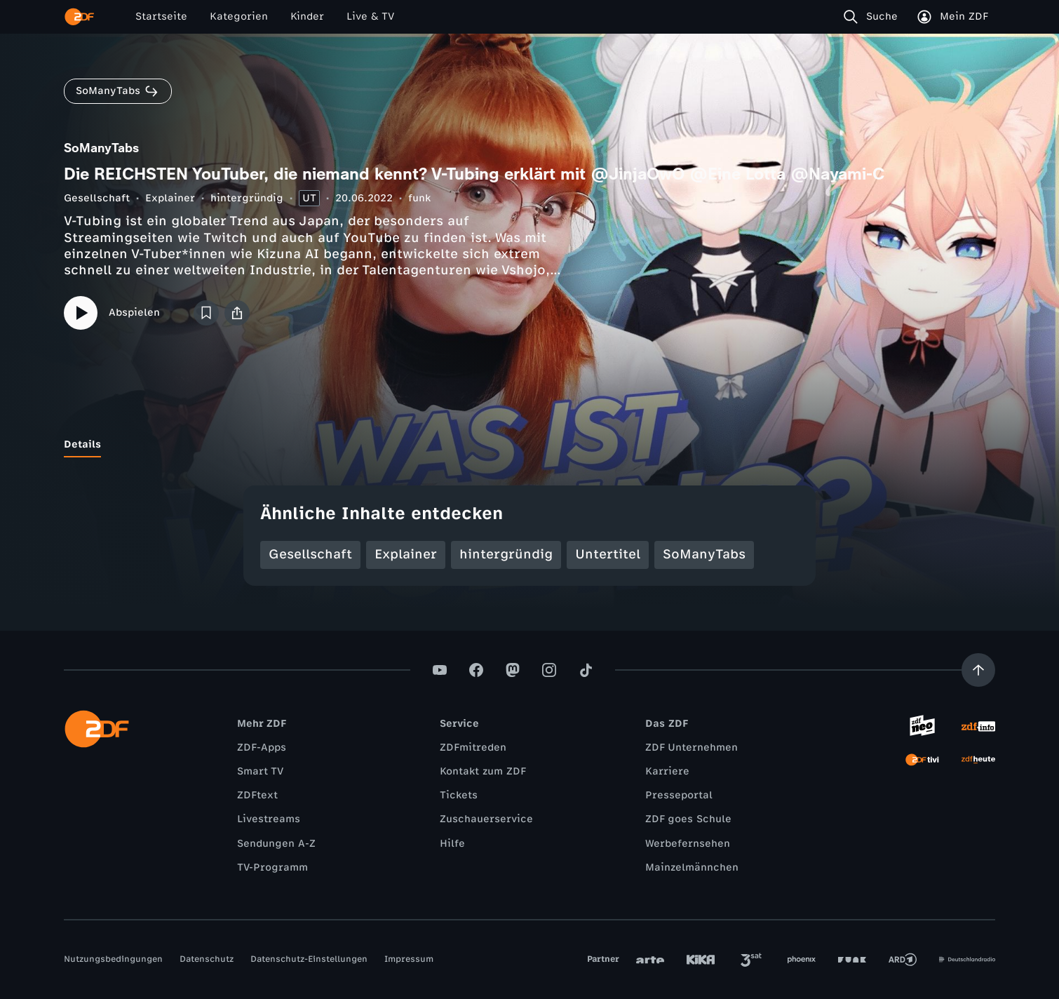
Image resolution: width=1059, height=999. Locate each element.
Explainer (170, 198)
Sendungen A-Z (276, 844)
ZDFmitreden (473, 747)
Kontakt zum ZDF (483, 771)
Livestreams (268, 819)
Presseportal (679, 795)
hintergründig (246, 198)
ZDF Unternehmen (691, 747)
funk (419, 198)
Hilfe (452, 844)
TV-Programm (272, 867)
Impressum (408, 959)
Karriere (667, 771)
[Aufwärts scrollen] (978, 670)
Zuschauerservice (486, 819)
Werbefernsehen (687, 844)
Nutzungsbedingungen (113, 959)
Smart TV (260, 771)
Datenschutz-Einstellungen (308, 959)
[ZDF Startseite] (79, 17)
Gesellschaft (97, 198)
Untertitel (607, 554)
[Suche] (873, 16)
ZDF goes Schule (688, 819)
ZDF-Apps (261, 747)
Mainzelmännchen (691, 867)
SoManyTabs (704, 554)
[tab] (82, 444)
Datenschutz (207, 959)
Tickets (459, 795)
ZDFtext (257, 795)
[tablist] (529, 444)
